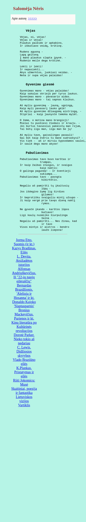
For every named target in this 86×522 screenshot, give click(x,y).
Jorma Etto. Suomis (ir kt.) (24, 283)
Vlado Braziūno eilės (24, 402)
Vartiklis (24, 446)
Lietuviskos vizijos (24, 440)
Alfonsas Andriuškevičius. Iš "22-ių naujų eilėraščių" (24, 316)
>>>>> (32, 18)
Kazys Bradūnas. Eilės (24, 291)
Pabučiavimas (37, 178)
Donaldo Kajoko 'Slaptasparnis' (24, 345)
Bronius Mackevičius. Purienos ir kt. (24, 355)
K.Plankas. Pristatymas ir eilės (24, 413)
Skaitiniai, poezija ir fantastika (24, 431)
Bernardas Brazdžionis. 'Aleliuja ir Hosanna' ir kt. (24, 332)
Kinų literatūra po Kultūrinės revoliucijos (24, 367)
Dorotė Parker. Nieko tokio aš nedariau (24, 380)
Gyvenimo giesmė (40, 96)
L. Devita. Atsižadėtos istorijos (24, 301)
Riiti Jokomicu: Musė (24, 423)
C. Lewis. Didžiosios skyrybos (24, 392)
